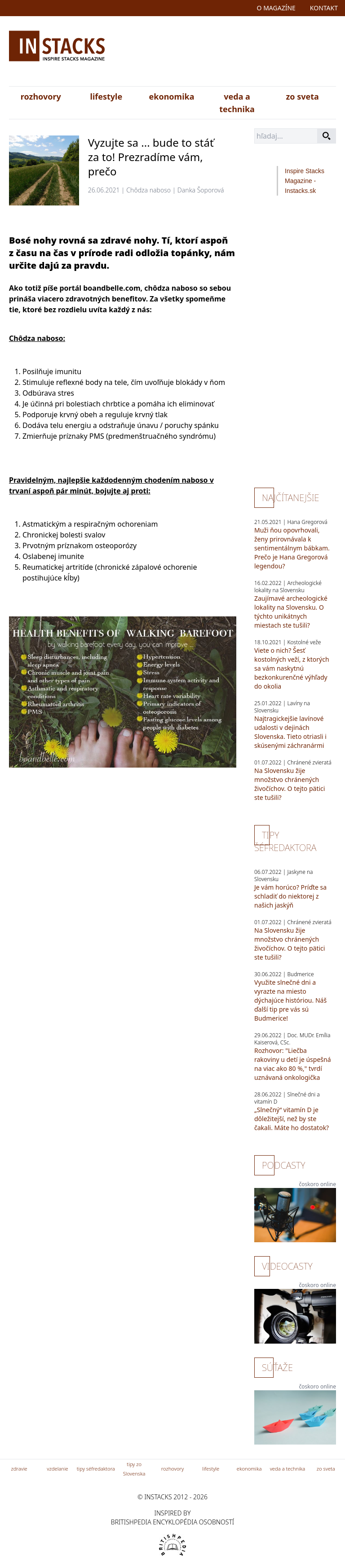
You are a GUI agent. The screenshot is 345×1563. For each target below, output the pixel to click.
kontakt (324, 8)
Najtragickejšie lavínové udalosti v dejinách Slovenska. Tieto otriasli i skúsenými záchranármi (290, 732)
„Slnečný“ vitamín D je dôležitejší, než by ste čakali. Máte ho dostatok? (291, 1118)
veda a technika (237, 102)
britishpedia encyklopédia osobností (172, 1522)
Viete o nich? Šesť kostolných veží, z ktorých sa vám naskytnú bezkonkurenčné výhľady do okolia (291, 668)
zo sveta (302, 96)
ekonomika (171, 96)
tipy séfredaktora (96, 1468)
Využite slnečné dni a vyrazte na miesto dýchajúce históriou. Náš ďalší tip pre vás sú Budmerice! (290, 1000)
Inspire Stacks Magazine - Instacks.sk (304, 180)
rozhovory (41, 96)
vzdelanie (57, 1468)
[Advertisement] (226, 53)
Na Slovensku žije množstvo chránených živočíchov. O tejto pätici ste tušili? (289, 784)
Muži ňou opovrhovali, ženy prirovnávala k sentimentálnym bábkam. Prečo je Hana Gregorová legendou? (292, 548)
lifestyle (106, 96)
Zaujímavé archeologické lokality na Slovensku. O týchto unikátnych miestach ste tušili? (290, 611)
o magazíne (276, 8)
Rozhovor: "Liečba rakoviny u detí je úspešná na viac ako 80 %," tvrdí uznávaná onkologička (292, 1064)
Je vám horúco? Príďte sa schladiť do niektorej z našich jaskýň (290, 896)
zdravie (19, 1468)
